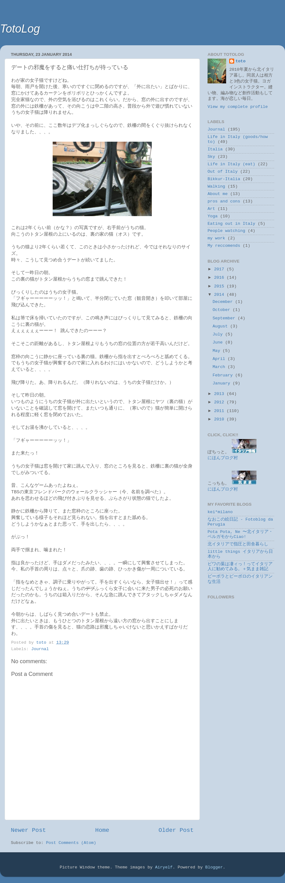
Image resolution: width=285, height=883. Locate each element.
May (217, 350)
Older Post (176, 830)
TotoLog (20, 28)
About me (218, 194)
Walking (216, 186)
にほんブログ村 (223, 458)
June (219, 342)
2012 (220, 402)
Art (211, 208)
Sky (211, 156)
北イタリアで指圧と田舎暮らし (238, 544)
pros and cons (224, 201)
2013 (220, 394)
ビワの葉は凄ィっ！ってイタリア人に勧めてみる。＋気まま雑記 (240, 566)
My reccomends (224, 245)
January (223, 383)
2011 (220, 411)
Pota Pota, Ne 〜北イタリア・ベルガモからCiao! (240, 534)
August (221, 326)
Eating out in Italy (231, 223)
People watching (226, 231)
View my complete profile (238, 106)
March (220, 367)
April (220, 359)
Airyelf (164, 867)
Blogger (214, 867)
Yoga (212, 216)
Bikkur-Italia (224, 179)
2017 (220, 269)
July (219, 334)
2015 (220, 286)
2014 (220, 294)
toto (240, 61)
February (224, 375)
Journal (40, 649)
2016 (220, 277)
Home (102, 830)
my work (216, 238)
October (223, 310)
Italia (215, 149)
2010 (220, 419)
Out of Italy (223, 171)
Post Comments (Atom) (71, 843)
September (225, 318)
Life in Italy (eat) (231, 164)
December (224, 302)
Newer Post (28, 830)
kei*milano (220, 512)
